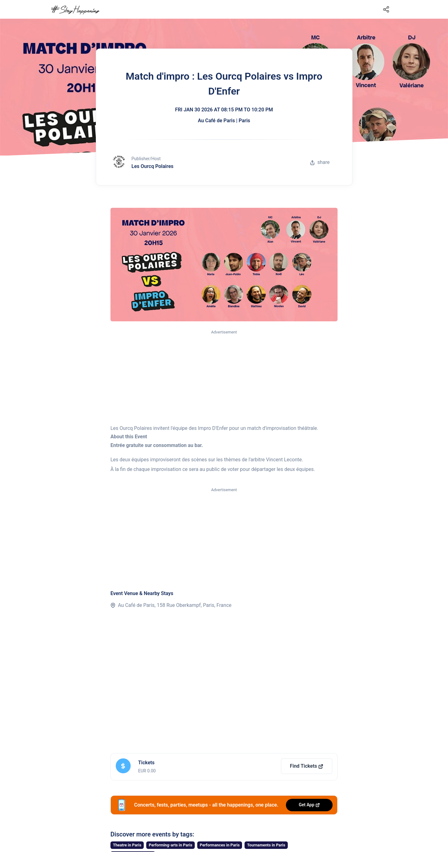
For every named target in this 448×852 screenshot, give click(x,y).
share (320, 162)
